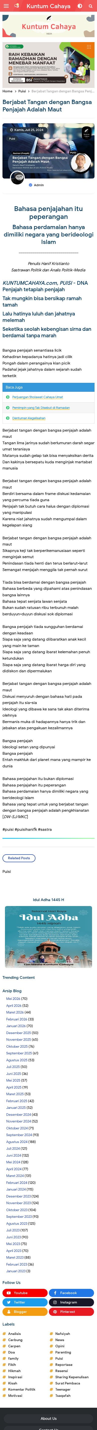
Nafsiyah (62, 1334)
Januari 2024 (16, 1189)
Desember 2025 (18, 1033)
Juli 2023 (13, 1230)
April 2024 (14, 1169)
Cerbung (15, 1340)
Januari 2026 (16, 1026)
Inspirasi (15, 1377)
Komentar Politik (21, 1389)
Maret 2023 (15, 1257)
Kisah (12, 1383)
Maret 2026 (15, 1012)
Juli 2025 (13, 1067)
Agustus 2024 (17, 1142)
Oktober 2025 (17, 1046)
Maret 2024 (15, 1176)
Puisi (12, 138)
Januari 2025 (16, 1108)
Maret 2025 (15, 1094)
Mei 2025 (13, 1080)
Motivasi (15, 1396)
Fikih (12, 1365)
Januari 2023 (16, 1271)
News (59, 1340)
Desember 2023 (18, 1196)
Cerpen (14, 1346)
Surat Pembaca (67, 1383)
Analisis (14, 1334)
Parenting (63, 1352)
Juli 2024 (13, 1148)
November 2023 (18, 1203)
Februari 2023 (16, 1264)
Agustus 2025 (17, 1060)
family (13, 1358)
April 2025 (14, 1087)
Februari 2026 (16, 1019)
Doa (11, 1352)
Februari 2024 (16, 1183)
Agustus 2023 (16, 1224)
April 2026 (14, 1006)
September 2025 (19, 1053)
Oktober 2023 (17, 1210)
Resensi (61, 1371)
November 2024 (18, 1121)
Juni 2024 (13, 1155)
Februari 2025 (16, 1101)
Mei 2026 (13, 999)
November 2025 (18, 1040)
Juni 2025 (13, 1074)
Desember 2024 (18, 1115)
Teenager (63, 1389)
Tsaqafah (62, 1396)
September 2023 (19, 1217)
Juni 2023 (13, 1237)
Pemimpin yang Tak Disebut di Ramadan (41, 408)
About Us (49, 1418)
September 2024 (19, 1135)
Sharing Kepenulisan (72, 1377)
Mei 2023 (13, 1244)
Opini (60, 1346)
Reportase (63, 1365)
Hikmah (14, 1371)
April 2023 (13, 1251)
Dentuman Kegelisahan (28, 418)
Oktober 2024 (17, 1128)
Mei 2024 (13, 1162)
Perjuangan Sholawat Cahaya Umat (37, 397)
